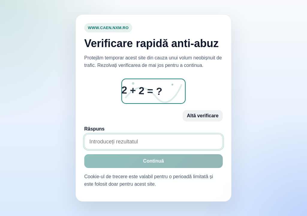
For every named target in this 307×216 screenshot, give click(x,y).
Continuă (153, 161)
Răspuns (94, 128)
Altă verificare (203, 115)
